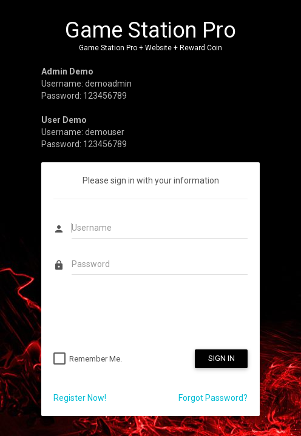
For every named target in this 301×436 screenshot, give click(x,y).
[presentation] (145, 313)
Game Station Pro (150, 30)
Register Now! (79, 398)
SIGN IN (221, 358)
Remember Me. (95, 358)
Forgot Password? (213, 398)
